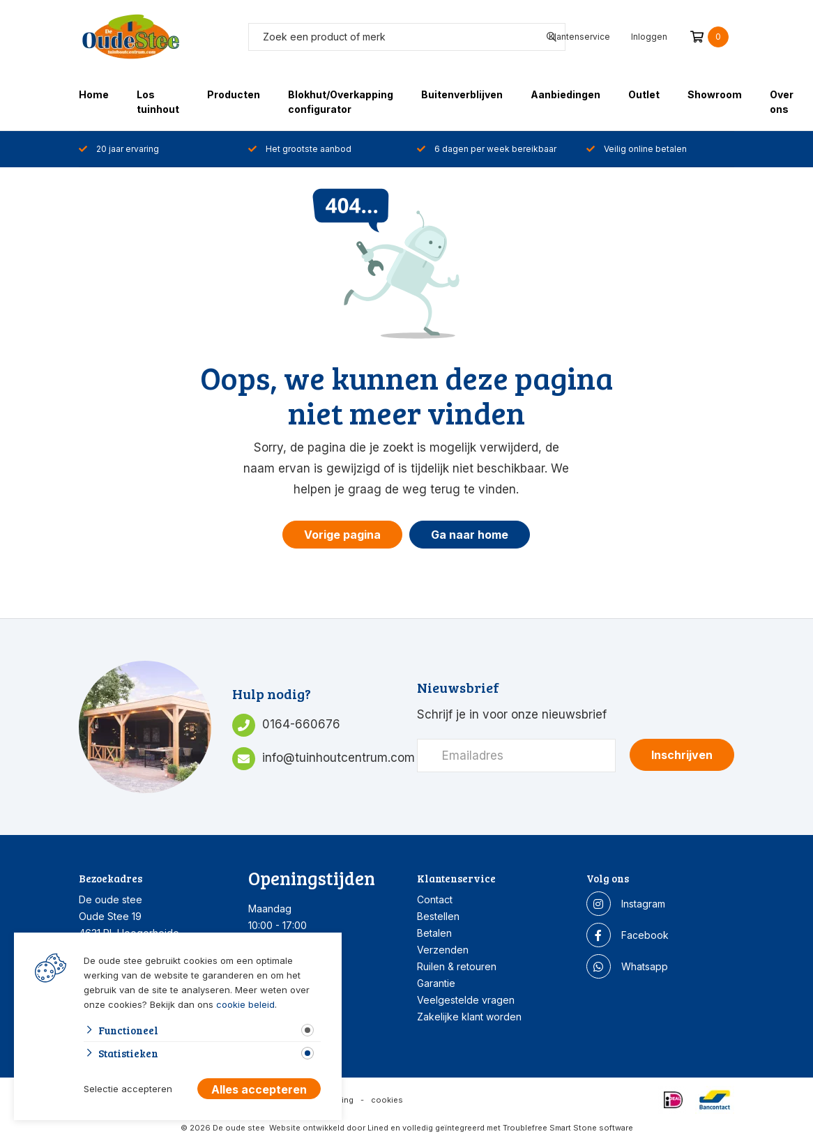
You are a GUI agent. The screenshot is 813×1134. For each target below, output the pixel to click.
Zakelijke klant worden (469, 1016)
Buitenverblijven (462, 94)
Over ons (781, 102)
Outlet (644, 94)
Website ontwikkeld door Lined (328, 1128)
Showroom (714, 94)
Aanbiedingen (565, 94)
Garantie (436, 983)
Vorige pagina (342, 535)
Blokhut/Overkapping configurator (340, 102)
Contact (435, 899)
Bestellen (438, 916)
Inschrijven (682, 755)
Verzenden (443, 950)
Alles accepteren (259, 1089)
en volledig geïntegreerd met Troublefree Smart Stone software (511, 1128)
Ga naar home (469, 535)
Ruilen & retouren (456, 966)
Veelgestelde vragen (466, 1000)
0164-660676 (301, 724)
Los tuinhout (158, 102)
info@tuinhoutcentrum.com (338, 758)
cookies (387, 1100)
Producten (233, 94)
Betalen (434, 933)
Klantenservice (579, 36)
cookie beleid (245, 1004)
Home (94, 94)
